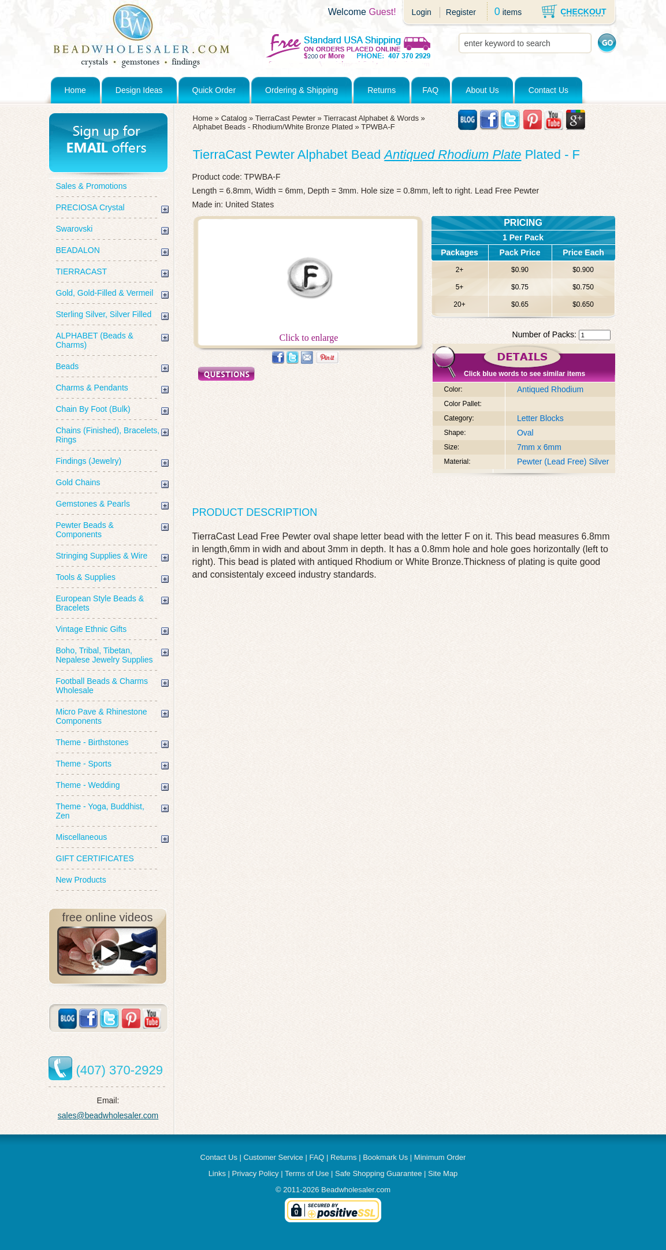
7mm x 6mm (539, 447)
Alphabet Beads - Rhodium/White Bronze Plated (273, 126)
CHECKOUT (583, 11)
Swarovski (74, 228)
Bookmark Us (385, 1157)
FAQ (430, 90)
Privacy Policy (255, 1173)
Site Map (442, 1173)
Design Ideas (139, 90)
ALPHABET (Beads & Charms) (94, 340)
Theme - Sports (83, 763)
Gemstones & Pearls (93, 503)
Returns (381, 90)
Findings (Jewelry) (89, 461)
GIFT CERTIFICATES (95, 858)
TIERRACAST (81, 271)
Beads (67, 366)
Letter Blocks (540, 418)
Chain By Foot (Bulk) (93, 409)
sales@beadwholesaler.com (108, 1115)
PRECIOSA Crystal (90, 207)
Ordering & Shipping (301, 90)
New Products (81, 879)
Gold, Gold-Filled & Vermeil (105, 292)
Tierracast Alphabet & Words (371, 118)
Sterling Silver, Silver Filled (104, 314)
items (512, 12)
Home (75, 90)
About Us (482, 90)
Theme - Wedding (88, 785)
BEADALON (78, 250)
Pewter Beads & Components (85, 529)
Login (421, 12)
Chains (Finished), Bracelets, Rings (108, 435)
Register (461, 12)
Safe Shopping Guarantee (378, 1173)
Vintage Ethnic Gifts (91, 629)
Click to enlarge (309, 334)
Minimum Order (440, 1157)
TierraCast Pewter (285, 118)
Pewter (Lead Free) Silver (563, 461)
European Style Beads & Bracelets (100, 603)
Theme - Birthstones (92, 742)
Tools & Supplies (86, 577)
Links (217, 1173)
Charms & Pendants (92, 387)
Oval (525, 432)
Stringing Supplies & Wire (102, 555)
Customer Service (273, 1157)
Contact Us (548, 90)
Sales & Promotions (91, 186)
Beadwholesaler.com (355, 1189)
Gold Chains (78, 482)
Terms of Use (307, 1173)
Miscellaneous (81, 837)
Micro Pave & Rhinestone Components (101, 716)
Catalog (234, 118)
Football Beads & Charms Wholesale (102, 685)
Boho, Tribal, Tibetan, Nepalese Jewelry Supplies (104, 655)
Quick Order (214, 90)
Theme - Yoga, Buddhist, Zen (100, 811)
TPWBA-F (378, 126)
